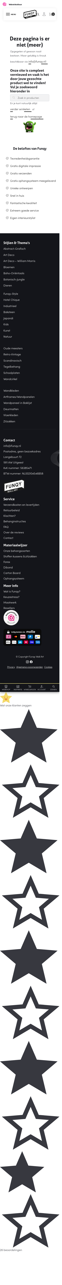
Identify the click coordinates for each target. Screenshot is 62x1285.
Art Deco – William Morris (19, 261)
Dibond (8, 567)
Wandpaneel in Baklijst (17, 403)
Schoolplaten (11, 373)
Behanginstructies (14, 521)
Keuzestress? (11, 597)
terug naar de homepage (26, 116)
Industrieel (10, 306)
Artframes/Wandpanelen (19, 397)
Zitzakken (9, 421)
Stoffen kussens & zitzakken (20, 556)
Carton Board (11, 573)
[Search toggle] (53, 687)
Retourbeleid (11, 510)
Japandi (8, 318)
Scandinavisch (12, 360)
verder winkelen (20, 109)
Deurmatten (11, 409)
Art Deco (8, 255)
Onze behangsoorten (16, 551)
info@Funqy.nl (12, 446)
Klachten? (9, 515)
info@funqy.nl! (37, 61)
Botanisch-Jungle (14, 279)
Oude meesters (13, 348)
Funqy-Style (10, 293)
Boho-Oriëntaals (13, 273)
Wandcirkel (10, 379)
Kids (6, 324)
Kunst (6, 330)
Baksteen (9, 312)
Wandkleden (11, 390)
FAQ (6, 527)
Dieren (7, 285)
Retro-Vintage (12, 354)
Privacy (11, 667)
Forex (6, 562)
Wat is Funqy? (11, 591)
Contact (8, 538)
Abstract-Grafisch (14, 248)
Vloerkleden (10, 415)
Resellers (9, 608)
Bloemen (8, 267)
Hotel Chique (11, 299)
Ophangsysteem (13, 578)
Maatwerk (9, 602)
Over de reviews (13, 532)
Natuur (7, 336)
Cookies (48, 667)
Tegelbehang (11, 366)
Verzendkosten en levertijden (21, 504)
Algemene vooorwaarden (29, 667)
